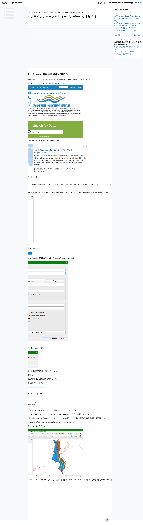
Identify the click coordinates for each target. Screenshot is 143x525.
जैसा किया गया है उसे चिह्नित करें (41, 39)
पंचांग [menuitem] (20, 3)
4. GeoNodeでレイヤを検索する (125, 33)
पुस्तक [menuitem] (35, 32)
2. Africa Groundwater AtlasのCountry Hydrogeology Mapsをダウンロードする (127, 24)
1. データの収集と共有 (55, 12)
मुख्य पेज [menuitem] (14, 3)
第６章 (38, 442)
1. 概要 (116, 19)
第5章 (96, 196)
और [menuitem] (41, 32)
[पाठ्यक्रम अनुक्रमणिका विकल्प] (25, 9)
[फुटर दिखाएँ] (107, 520)
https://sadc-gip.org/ (42, 95)
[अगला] (110, 83)
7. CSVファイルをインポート (124, 45)
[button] (101, 3)
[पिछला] (30, 83)
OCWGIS (5, 3)
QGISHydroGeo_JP (38, 12)
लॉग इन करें (138, 3)
